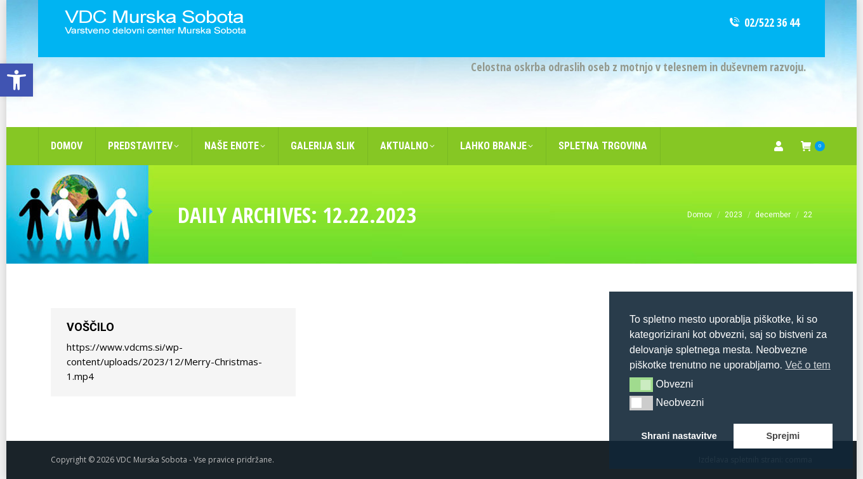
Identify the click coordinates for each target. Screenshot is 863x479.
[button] (641, 384)
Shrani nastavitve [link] (679, 436)
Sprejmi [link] (783, 436)
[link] (16, 80)
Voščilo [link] (90, 327)
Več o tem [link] (807, 365)
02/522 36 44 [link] (764, 22)
